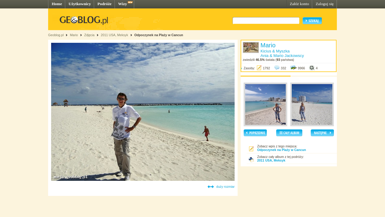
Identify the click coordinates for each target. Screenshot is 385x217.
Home (57, 4)
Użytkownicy (80, 4)
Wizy (122, 4)
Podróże (104, 4)
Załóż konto (299, 4)
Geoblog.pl (56, 35)
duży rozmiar (225, 186)
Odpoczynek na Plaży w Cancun (158, 35)
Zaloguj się (325, 4)
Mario (74, 35)
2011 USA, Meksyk (114, 35)
